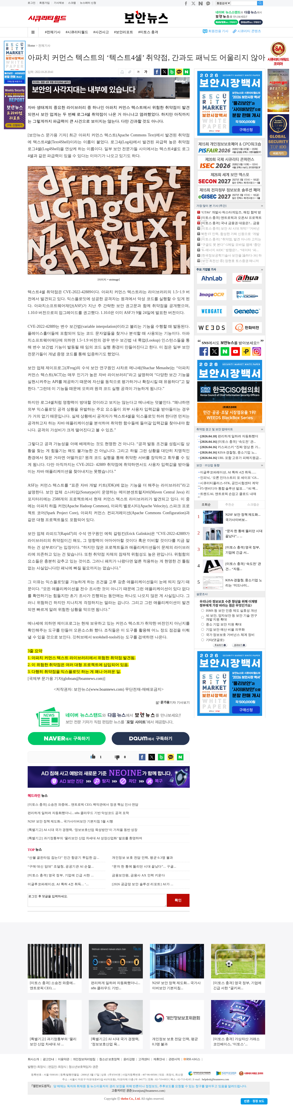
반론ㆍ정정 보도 (254, 1101)
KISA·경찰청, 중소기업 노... (228, 452)
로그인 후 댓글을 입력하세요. (97, 900)
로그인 (31, 2)
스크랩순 (253, 504)
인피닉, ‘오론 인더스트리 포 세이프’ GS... (229, 477)
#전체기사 (53, 32)
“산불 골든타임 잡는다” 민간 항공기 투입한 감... (63, 857)
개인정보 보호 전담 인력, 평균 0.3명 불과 (142, 857)
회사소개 (33, 1059)
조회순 (206, 504)
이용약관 (63, 1059)
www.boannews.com (107, 689)
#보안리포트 (123, 32)
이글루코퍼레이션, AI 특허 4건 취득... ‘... (58, 884)
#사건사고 (101, 32)
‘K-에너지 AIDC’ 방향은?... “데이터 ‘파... (230, 250)
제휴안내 (159, 1059)
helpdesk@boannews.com (215, 1079)
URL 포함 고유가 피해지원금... (230, 458)
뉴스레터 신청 (88, 2)
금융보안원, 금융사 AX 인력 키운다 (138, 875)
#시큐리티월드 (77, 32)
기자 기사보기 (173, 702)
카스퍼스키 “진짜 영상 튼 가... (230, 447)
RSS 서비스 (193, 1059)
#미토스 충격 (148, 32)
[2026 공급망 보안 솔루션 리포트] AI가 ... (142, 884)
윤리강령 (129, 1059)
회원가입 (44, 2)
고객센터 (144, 1059)
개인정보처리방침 (84, 1059)
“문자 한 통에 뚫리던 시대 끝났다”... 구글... (144, 866)
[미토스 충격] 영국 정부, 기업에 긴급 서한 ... (61, 875)
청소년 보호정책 (109, 1059)
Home (31, 45)
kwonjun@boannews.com (148, 1090)
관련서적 (174, 1059)
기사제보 (59, 2)
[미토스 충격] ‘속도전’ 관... (228, 441)
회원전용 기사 (218, 31)
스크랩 (72, 2)
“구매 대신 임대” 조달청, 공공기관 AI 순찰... (61, 866)
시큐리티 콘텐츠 (249, 31)
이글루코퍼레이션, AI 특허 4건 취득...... (228, 472)
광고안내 (48, 1059)
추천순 (229, 504)
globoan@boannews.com (83, 678)
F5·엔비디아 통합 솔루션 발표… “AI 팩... (229, 488)
